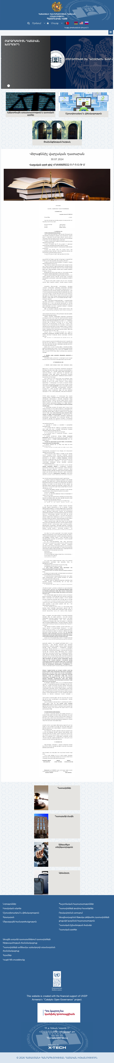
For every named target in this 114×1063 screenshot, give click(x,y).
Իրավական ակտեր (12, 908)
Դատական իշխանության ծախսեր (75, 925)
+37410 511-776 (48, 1031)
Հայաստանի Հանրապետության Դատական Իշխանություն (57, 16)
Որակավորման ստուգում (71, 913)
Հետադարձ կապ (57, 1037)
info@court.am (67, 1031)
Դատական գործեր (68, 929)
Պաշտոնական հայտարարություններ (76, 904)
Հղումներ (7, 955)
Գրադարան (8, 917)
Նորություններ (9, 904)
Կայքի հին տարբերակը (14, 959)
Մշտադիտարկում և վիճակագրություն (21, 913)
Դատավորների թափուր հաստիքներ (76, 908)
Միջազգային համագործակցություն (20, 921)
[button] (8, 85)
